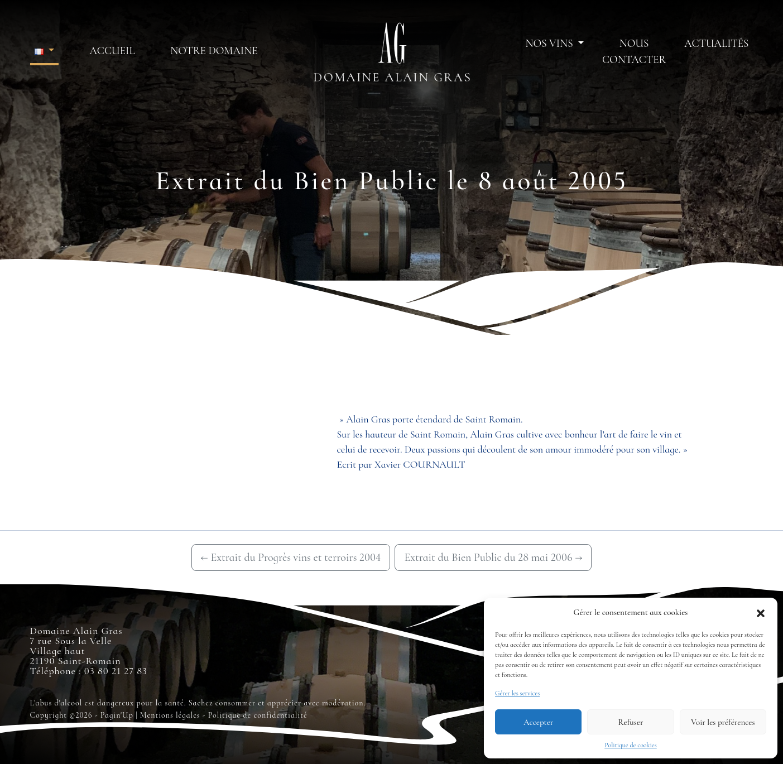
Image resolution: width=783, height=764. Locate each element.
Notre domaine (213, 50)
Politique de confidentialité (258, 715)
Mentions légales (170, 715)
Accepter (538, 722)
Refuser (630, 722)
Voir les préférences (723, 722)
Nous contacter (634, 51)
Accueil (112, 50)
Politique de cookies (630, 745)
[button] (760, 612)
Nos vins (551, 43)
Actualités (716, 43)
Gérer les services (517, 693)
